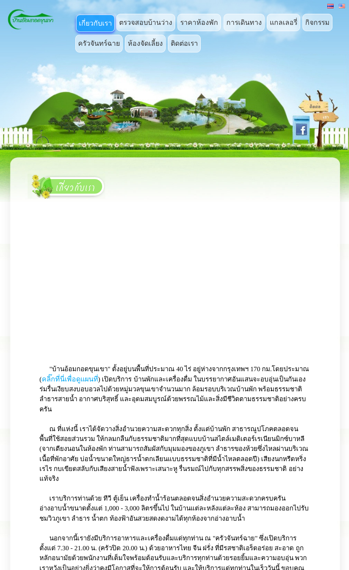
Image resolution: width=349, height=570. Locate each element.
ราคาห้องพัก (199, 22)
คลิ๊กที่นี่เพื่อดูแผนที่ (70, 379)
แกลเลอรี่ (283, 22)
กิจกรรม (317, 22)
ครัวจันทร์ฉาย (99, 43)
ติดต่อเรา (184, 43)
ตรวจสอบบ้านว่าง (145, 22)
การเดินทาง (244, 22)
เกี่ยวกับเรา (95, 23)
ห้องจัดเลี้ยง (145, 43)
